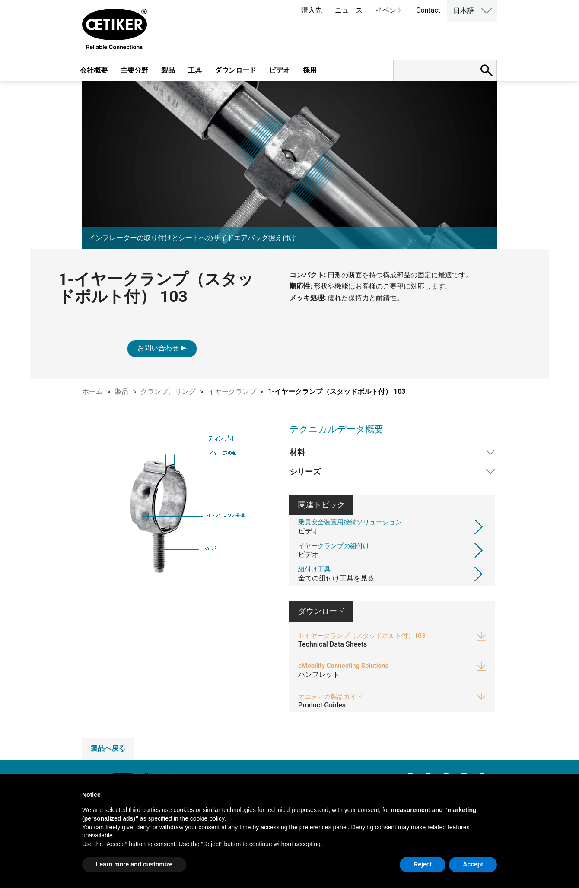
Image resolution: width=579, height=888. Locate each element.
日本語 (463, 10)
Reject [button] (423, 864)
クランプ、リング (168, 391)
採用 (310, 70)
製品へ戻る (108, 748)
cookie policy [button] (207, 818)
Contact (428, 10)
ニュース (349, 10)
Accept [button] (473, 864)
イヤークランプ (232, 391)
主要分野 (134, 70)
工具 (195, 70)
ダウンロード (235, 70)
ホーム (92, 391)
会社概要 (94, 70)
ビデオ (279, 70)
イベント (389, 10)
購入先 (311, 10)
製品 (168, 70)
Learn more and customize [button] (134, 864)
